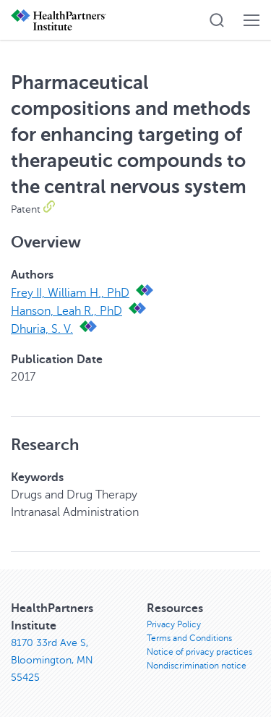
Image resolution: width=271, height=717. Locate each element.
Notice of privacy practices (199, 652)
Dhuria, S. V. (42, 329)
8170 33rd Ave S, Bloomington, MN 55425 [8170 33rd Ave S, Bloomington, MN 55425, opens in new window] (52, 660)
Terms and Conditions (189, 638)
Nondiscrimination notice (196, 666)
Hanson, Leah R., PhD (66, 311)
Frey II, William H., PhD (70, 293)
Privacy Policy (174, 624)
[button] (216, 20)
